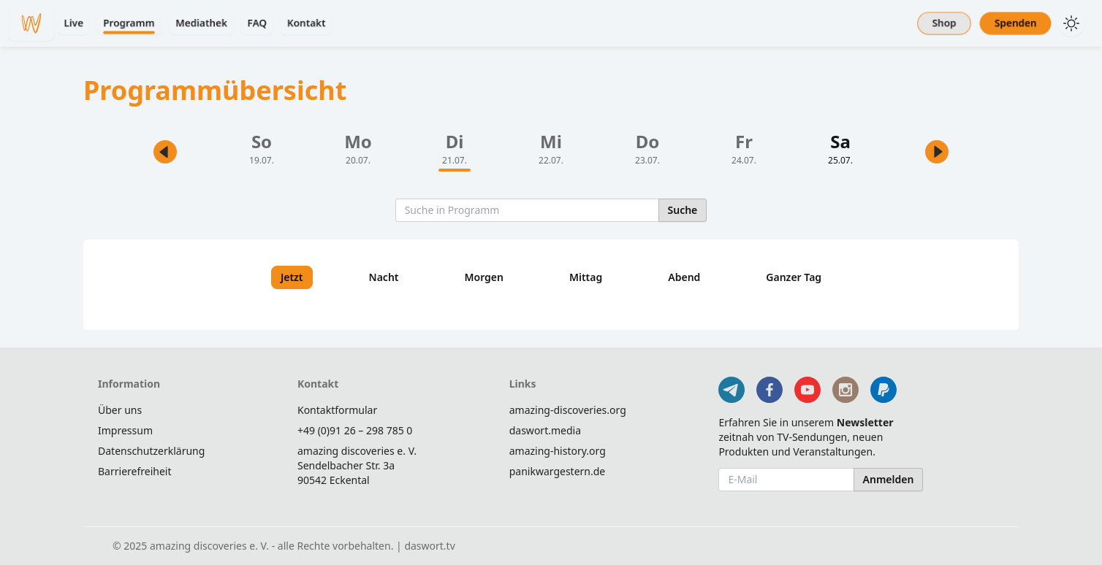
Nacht (384, 277)
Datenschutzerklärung (151, 451)
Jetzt (292, 277)
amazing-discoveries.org (567, 410)
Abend (684, 277)
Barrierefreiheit (134, 471)
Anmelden (888, 479)
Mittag (585, 277)
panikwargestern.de (557, 471)
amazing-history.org (557, 451)
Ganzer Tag (793, 277)
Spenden (1015, 23)
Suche (683, 210)
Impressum (125, 430)
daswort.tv (429, 546)
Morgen (484, 277)
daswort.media (545, 430)
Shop (944, 23)
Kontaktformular (337, 410)
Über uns (120, 410)
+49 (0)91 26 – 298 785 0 (354, 430)
